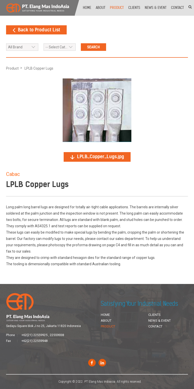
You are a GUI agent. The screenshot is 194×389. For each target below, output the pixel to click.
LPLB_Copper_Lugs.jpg (97, 156)
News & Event (155, 7)
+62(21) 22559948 (34, 341)
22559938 (57, 335)
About (100, 7)
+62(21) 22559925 (34, 335)
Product (117, 7)
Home (87, 7)
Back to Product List (36, 30)
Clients (134, 7)
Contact (177, 7)
